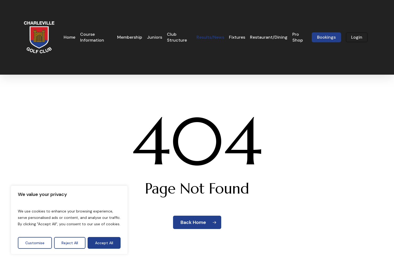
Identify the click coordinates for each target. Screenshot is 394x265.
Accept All (104, 242)
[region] (69, 220)
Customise (34, 242)
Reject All (69, 242)
